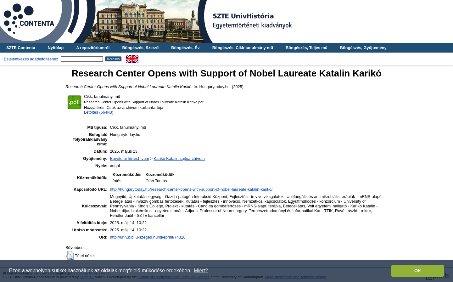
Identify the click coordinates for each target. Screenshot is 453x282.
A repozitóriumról (92, 47)
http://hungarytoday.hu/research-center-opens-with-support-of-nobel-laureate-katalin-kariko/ (191, 189)
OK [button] (417, 270)
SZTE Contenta (20, 47)
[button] (70, 255)
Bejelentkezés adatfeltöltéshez (31, 59)
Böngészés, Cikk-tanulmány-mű (242, 47)
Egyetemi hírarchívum (129, 158)
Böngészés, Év (185, 47)
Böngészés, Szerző (140, 47)
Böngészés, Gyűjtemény (363, 47)
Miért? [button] (201, 270)
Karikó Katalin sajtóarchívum (179, 158)
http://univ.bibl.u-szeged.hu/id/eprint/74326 (147, 237)
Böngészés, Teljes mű (306, 47)
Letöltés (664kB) (98, 112)
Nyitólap (56, 47)
